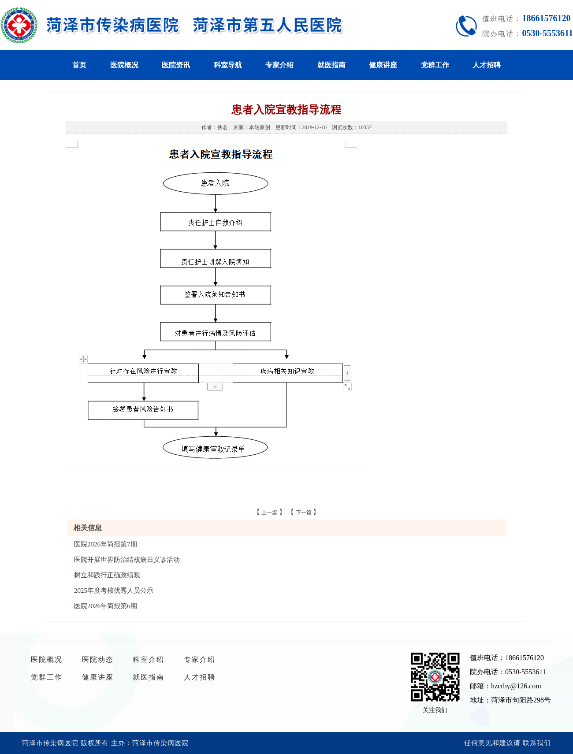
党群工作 (435, 65)
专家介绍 (279, 65)
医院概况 (124, 65)
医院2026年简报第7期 (105, 544)
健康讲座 (383, 65)
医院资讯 (176, 65)
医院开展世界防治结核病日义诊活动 (127, 559)
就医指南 (331, 65)
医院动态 (98, 659)
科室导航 (228, 65)
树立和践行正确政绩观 (107, 575)
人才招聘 (487, 65)
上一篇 (269, 512)
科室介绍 (148, 659)
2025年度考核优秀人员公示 (113, 590)
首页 (79, 65)
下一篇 (304, 512)
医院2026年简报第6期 (105, 605)
